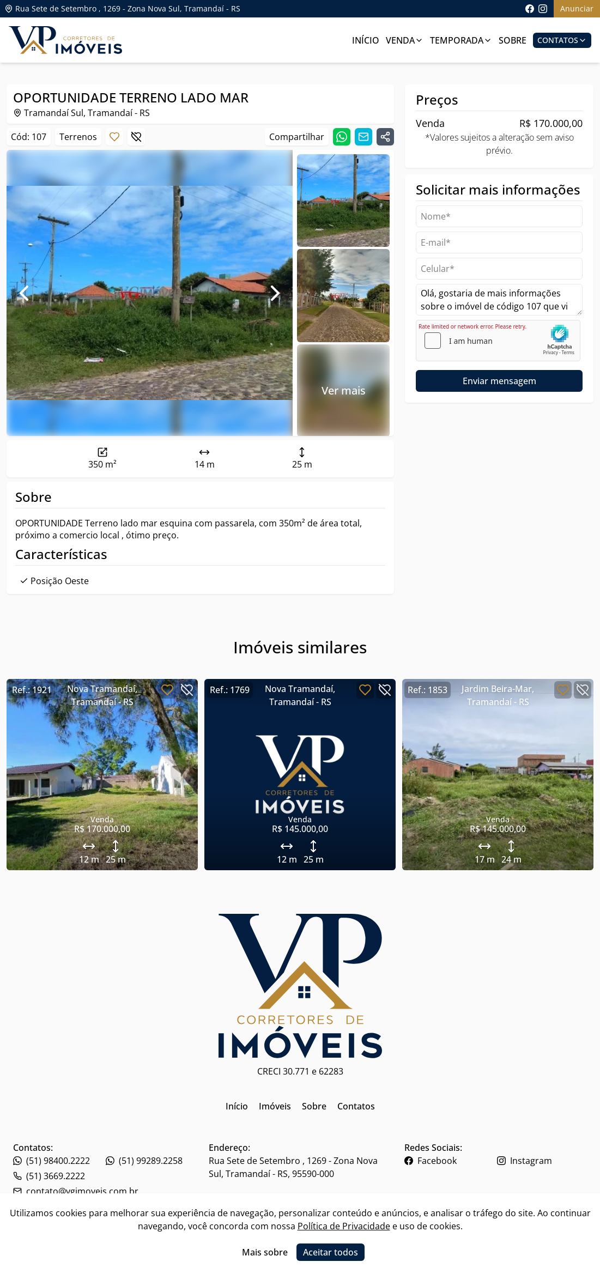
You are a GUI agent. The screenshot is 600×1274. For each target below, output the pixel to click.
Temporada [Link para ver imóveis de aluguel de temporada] (461, 40)
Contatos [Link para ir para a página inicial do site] (356, 1106)
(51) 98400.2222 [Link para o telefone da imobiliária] (51, 1161)
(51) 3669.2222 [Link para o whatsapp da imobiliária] (49, 1176)
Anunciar (576, 8)
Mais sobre (265, 1252)
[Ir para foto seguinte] (275, 293)
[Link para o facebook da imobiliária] (449, 1160)
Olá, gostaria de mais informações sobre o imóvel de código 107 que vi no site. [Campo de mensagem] (499, 300)
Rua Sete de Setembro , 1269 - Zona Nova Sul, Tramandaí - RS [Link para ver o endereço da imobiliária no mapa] (122, 8)
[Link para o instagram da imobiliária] (542, 1160)
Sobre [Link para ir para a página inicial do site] (314, 1106)
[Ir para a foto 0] (343, 200)
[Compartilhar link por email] (363, 136)
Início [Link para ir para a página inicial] (365, 40)
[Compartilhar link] (385, 136)
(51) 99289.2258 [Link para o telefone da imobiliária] (144, 1161)
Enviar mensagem (499, 381)
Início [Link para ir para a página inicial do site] (237, 1106)
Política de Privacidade (344, 1226)
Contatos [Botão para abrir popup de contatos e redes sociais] (562, 40)
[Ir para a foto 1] (343, 295)
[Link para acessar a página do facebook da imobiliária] (529, 8)
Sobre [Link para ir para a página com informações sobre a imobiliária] (512, 40)
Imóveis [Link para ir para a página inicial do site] (275, 1106)
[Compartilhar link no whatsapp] (341, 136)
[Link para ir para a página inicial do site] (65, 40)
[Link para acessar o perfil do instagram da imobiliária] (542, 8)
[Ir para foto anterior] (24, 293)
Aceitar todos (330, 1252)
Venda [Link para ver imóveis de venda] (404, 40)
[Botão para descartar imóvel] (136, 136)
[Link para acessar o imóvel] (102, 774)
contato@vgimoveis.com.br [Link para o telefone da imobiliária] (75, 1191)
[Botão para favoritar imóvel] (114, 136)
